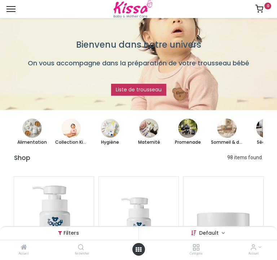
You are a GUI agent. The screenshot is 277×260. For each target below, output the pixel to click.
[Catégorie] (196, 248)
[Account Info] (253, 248)
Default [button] (209, 233)
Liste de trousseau (139, 89)
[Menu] (11, 9)
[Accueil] (24, 248)
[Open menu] (138, 249)
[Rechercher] (81, 248)
